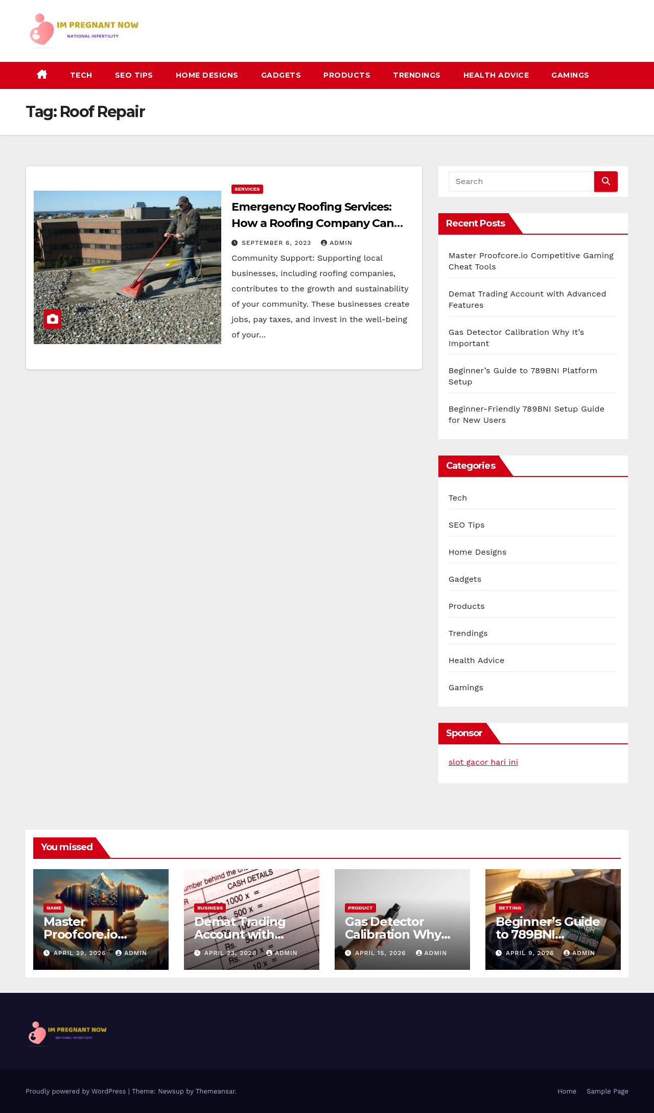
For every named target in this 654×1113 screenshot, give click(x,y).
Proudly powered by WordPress (77, 1091)
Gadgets (281, 75)
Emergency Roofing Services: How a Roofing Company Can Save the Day (312, 223)
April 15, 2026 (382, 953)
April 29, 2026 (81, 953)
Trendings (417, 75)
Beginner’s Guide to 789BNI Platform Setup (548, 934)
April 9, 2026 (531, 953)
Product (360, 908)
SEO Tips (134, 75)
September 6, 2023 (278, 242)
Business (210, 908)
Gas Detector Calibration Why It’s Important (393, 934)
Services (247, 189)
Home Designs (207, 75)
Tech (81, 75)
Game (53, 908)
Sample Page (607, 1091)
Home (566, 1091)
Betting (510, 908)
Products (346, 75)
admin (337, 242)
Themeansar (215, 1091)
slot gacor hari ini (483, 762)
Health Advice (496, 75)
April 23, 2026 (231, 953)
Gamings (570, 75)
